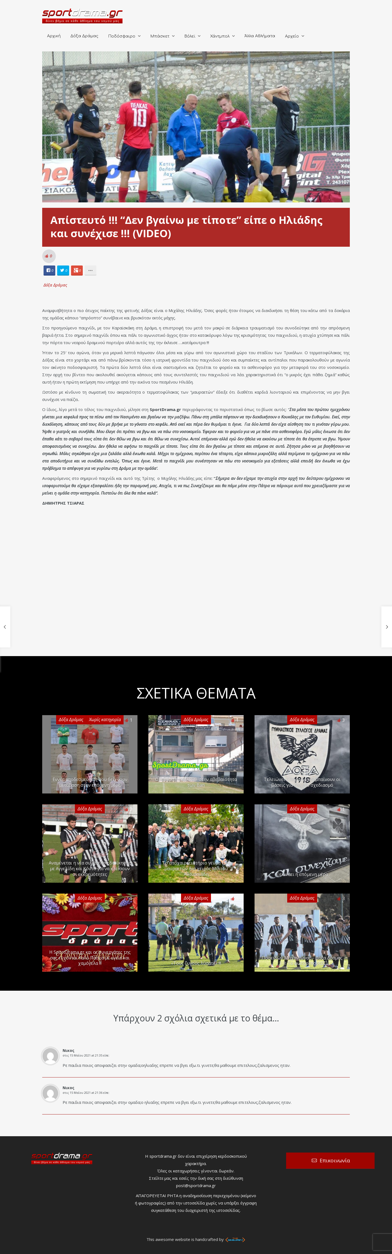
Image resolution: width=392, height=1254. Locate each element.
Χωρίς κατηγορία (105, 719)
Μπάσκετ (159, 36)
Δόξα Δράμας (84, 36)
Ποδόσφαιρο (121, 36)
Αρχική (54, 36)
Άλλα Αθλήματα (259, 36)
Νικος (68, 1050)
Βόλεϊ (189, 36)
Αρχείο (292, 36)
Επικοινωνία (335, 1160)
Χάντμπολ (219, 36)
